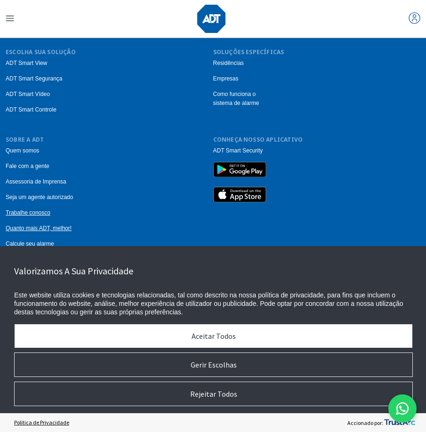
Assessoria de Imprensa (36, 181)
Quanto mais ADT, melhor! (39, 228)
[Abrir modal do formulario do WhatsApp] (402, 408)
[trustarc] (399, 422)
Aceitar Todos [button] (214, 336)
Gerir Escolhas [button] (214, 364)
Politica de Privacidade (41, 422)
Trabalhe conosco (28, 212)
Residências (228, 63)
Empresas (226, 78)
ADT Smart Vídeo (28, 94)
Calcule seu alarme (30, 243)
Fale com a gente (27, 166)
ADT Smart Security (238, 150)
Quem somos (22, 150)
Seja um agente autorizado (39, 197)
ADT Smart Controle (31, 109)
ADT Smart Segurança (34, 78)
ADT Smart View (26, 63)
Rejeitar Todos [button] (213, 394)
